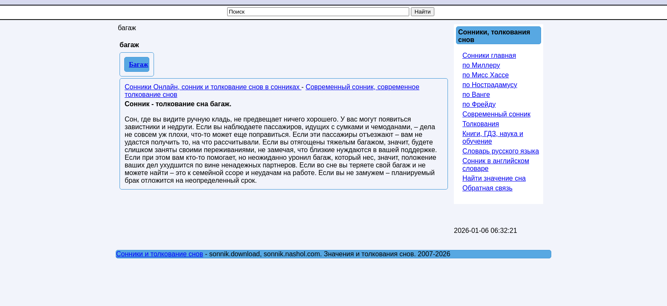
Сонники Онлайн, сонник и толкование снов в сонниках (213, 87)
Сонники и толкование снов (159, 254)
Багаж (138, 64)
